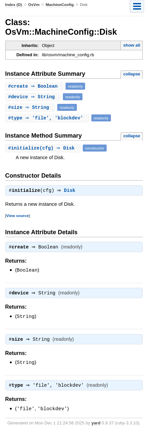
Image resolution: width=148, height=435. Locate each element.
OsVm (33, 4)
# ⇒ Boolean (35, 86)
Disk (71, 191)
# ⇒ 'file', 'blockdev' (48, 118)
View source (17, 216)
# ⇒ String (33, 97)
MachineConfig (60, 4)
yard (95, 424)
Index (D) (13, 4)
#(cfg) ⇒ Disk (43, 148)
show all (131, 45)
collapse (131, 73)
